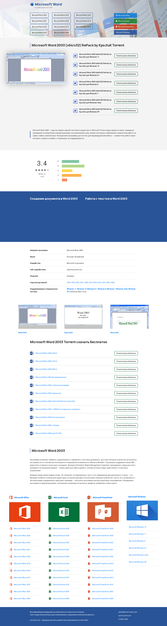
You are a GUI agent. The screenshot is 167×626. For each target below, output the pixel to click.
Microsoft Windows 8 (137, 541)
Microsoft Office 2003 (22, 599)
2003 (112, 283)
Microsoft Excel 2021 (61, 550)
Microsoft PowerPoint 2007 (102, 592)
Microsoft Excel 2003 (61, 599)
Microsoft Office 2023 (22, 536)
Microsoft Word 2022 (83, 15)
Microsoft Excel (122, 21)
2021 (82, 283)
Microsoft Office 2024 (22, 529)
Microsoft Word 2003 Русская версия (50, 417)
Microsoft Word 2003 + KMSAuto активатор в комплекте (57, 409)
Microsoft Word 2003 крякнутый (48, 393)
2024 (68, 283)
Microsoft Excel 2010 (61, 585)
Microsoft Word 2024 (39, 15)
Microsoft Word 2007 (39, 33)
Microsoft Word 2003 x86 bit (46, 369)
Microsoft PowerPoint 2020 (102, 557)
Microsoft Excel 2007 (61, 592)
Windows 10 (81, 289)
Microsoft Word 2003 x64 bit (46, 353)
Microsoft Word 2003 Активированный (50, 377)
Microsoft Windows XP (137, 562)
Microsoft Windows (123, 32)
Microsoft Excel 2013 (61, 578)
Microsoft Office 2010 (22, 585)
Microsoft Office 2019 (22, 564)
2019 (90, 283)
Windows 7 (111, 289)
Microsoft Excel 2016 (61, 571)
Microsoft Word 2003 (61, 33)
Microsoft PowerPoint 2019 (102, 564)
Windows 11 (71, 289)
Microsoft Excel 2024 (61, 529)
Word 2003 (22, 333)
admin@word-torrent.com (127, 612)
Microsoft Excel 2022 (61, 543)
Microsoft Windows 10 (137, 527)
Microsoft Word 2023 (61, 15)
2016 (95, 283)
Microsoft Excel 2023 (61, 536)
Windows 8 (102, 289)
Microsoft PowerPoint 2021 (102, 550)
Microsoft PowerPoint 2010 (102, 585)
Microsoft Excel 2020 (61, 557)
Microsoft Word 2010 (83, 27)
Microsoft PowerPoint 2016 (102, 571)
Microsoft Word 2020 (61, 21)
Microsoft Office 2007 (22, 592)
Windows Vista (122, 289)
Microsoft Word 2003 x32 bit (46, 361)
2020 (86, 283)
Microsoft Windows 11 (137, 534)
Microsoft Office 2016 (22, 571)
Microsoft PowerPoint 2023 (102, 536)
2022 (77, 283)
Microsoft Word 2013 (61, 27)
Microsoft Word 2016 (39, 27)
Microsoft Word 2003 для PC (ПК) (48, 433)
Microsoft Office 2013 (22, 578)
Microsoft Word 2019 (83, 21)
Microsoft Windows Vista (138, 555)
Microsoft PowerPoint (125, 27)
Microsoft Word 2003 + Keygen (47, 425)
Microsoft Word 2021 (39, 21)
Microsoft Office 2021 (22, 550)
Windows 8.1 (92, 289)
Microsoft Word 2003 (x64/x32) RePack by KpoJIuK (55, 401)
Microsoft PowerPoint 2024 (102, 529)
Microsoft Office (123, 15)
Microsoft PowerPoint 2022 (102, 543)
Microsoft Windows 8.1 (138, 548)
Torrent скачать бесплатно (126, 56)
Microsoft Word (46, 4)
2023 (73, 283)
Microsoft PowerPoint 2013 (102, 578)
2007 (108, 283)
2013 (99, 283)
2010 (104, 283)
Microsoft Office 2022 (22, 543)
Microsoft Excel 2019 (61, 564)
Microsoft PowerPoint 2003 (102, 599)
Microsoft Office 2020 (22, 557)
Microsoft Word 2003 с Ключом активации (52, 385)
